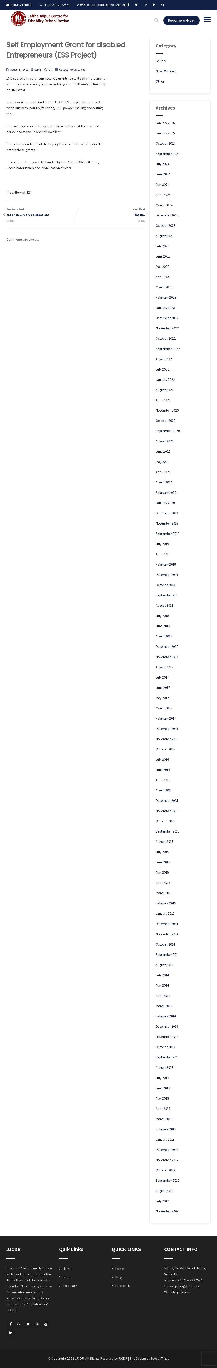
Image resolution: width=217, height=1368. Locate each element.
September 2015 (167, 831)
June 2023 (163, 256)
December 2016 (167, 728)
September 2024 (168, 153)
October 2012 (165, 1170)
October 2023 (166, 225)
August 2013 (164, 1067)
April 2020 (163, 472)
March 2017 (164, 708)
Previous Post (41, 212)
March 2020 (164, 482)
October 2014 (165, 944)
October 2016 (165, 749)
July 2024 (162, 164)
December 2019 (167, 513)
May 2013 (162, 1098)
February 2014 (166, 1016)
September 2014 (167, 954)
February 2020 (166, 492)
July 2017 (162, 677)
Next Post (110, 212)
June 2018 (163, 626)
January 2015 (165, 913)
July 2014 (162, 975)
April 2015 (163, 882)
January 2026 (165, 123)
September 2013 (167, 1057)
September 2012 (168, 1180)
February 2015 (166, 903)
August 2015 (164, 841)
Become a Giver (181, 20)
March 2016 (164, 790)
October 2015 (165, 821)
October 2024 (166, 143)
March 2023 (164, 287)
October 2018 (165, 585)
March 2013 (164, 1119)
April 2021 (163, 400)
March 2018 (164, 636)
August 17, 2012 (19, 69)
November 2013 (167, 1037)
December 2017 (167, 646)
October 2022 (166, 338)
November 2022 (167, 328)
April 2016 (163, 780)
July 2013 (162, 1078)
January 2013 (165, 1139)
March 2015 (164, 893)
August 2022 (165, 359)
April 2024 (163, 195)
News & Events (77, 69)
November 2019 (167, 523)
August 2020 (165, 441)
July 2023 (162, 246)
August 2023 (165, 236)
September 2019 (167, 533)
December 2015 (167, 800)
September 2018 (167, 595)
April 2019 (163, 554)
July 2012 (162, 1201)
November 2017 (167, 657)
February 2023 (166, 297)
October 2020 (166, 420)
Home (67, 1268)
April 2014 (163, 995)
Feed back (70, 1286)
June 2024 (163, 174)
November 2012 (167, 1160)
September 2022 (168, 349)
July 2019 (162, 544)
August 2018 (164, 605)
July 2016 (162, 759)
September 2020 (168, 431)
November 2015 (167, 811)
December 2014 (167, 924)
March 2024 (164, 205)
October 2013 (165, 1047)
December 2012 (167, 1149)
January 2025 (165, 133)
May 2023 (162, 266)
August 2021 (164, 390)
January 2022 (165, 379)
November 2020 (167, 410)
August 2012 (164, 1191)
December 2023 (167, 215)
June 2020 (163, 451)
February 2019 (166, 564)
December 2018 (167, 574)
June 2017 (163, 687)
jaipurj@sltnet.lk (187, 1286)
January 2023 (165, 307)
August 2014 (164, 965)
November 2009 (167, 1211)
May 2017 (162, 698)
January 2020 (165, 503)
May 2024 (162, 184)
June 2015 (163, 862)
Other (160, 81)
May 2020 (162, 461)
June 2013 (163, 1088)
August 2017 (164, 667)
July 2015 (162, 852)
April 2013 (163, 1108)
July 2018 (162, 616)
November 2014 (167, 934)
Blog (66, 1277)
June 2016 (163, 770)
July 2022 (163, 369)
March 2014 (164, 1006)
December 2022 (167, 318)
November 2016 (167, 739)
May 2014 (162, 985)
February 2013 (166, 1129)
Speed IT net (160, 1358)
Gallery (63, 69)
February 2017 (166, 718)
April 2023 (163, 277)
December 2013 (167, 1026)
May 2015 (162, 872)
